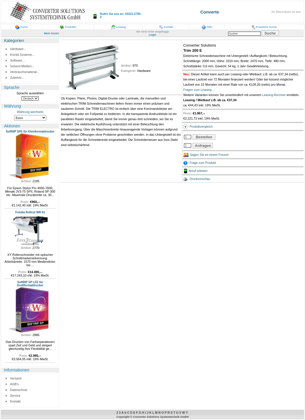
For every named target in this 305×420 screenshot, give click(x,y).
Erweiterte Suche (264, 27)
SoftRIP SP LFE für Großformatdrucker (30, 284)
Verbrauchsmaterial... (24, 72)
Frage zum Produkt (202, 162)
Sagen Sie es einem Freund (209, 154)
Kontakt (166, 27)
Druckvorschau (199, 179)
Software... (17, 60)
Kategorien (14, 40)
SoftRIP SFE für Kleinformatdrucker (30, 131)
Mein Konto (51, 33)
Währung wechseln (30, 112)
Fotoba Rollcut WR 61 (30, 212)
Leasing (118, 27)
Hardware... (18, 49)
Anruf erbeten (198, 170)
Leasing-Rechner (274, 95)
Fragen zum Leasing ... (199, 89)
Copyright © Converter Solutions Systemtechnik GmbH (152, 416)
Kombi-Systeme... (22, 54)
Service (15, 395)
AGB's (14, 384)
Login (152, 34)
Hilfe (207, 27)
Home (21, 27)
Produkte (68, 27)
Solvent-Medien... (22, 66)
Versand (16, 378)
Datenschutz (18, 390)
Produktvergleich (200, 126)
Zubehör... (17, 77)
